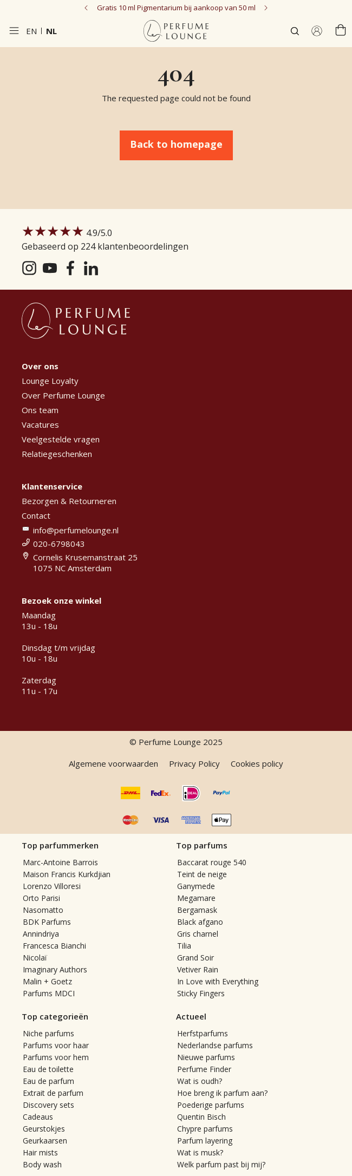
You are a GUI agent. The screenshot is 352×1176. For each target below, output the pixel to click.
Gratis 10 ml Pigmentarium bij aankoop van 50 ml (176, 7)
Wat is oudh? (199, 1081)
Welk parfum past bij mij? (221, 1164)
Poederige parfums (210, 1105)
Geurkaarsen (45, 1140)
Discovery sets (48, 1105)
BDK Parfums (47, 922)
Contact (36, 515)
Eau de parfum (48, 1081)
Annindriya (41, 934)
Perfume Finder (204, 1069)
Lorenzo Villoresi (52, 886)
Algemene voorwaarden (113, 763)
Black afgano (200, 922)
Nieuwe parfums (206, 1057)
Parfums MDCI (49, 993)
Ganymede (196, 886)
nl (51, 30)
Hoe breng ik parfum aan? (222, 1093)
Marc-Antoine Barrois (60, 862)
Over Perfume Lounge (63, 395)
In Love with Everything (217, 981)
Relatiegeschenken (57, 453)
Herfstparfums (202, 1033)
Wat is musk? (200, 1152)
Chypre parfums (205, 1128)
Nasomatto (43, 910)
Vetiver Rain (197, 969)
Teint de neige (202, 874)
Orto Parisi (41, 898)
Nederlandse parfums (215, 1045)
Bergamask (197, 910)
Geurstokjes (44, 1128)
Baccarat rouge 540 (211, 862)
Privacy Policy (194, 763)
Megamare (196, 898)
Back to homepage (176, 144)
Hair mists (40, 1152)
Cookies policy (257, 763)
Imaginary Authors (55, 969)
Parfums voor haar (56, 1045)
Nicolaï (35, 957)
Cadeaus (38, 1117)
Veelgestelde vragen (61, 439)
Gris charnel (197, 934)
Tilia (184, 945)
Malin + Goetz (47, 981)
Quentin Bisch (201, 1117)
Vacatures (40, 424)
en (31, 30)
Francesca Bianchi (54, 945)
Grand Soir (195, 957)
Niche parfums (48, 1033)
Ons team (40, 409)
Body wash (42, 1164)
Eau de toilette (48, 1069)
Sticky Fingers (201, 993)
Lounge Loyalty (50, 380)
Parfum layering (204, 1140)
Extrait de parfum (53, 1093)
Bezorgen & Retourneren (69, 500)
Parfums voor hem (56, 1057)
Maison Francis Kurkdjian (66, 874)
